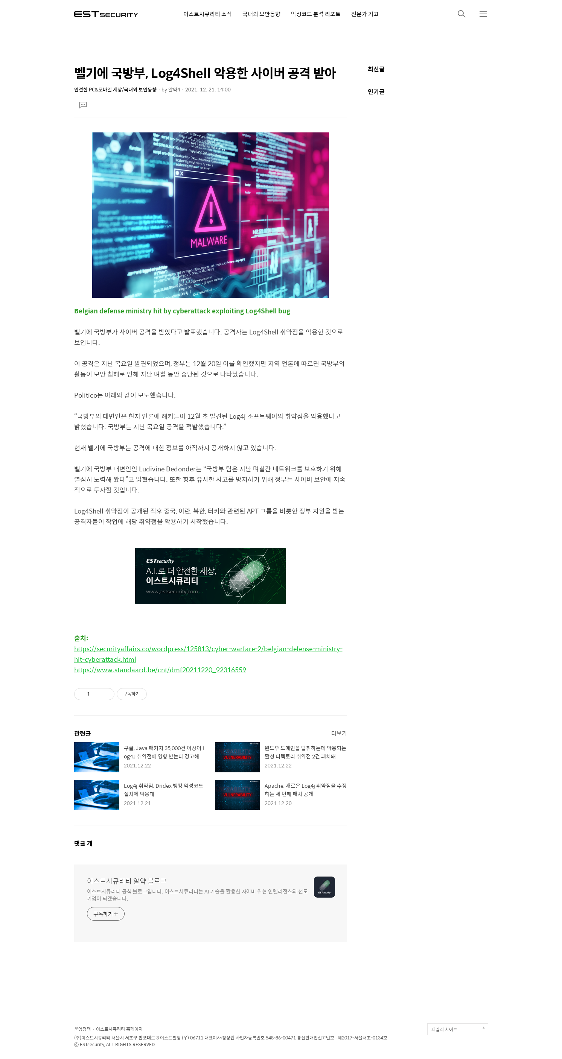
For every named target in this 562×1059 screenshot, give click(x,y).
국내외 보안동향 (261, 13)
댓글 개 (83, 843)
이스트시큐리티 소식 (207, 13)
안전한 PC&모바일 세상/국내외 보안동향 (115, 89)
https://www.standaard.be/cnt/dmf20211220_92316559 (160, 670)
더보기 (339, 733)
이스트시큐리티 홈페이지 (119, 1029)
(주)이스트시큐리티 (92, 1037)
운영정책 (82, 1029)
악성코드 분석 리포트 (316, 13)
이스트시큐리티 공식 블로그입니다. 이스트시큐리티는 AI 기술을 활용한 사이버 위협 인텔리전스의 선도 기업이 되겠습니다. (197, 894)
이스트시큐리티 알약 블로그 (127, 881)
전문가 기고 (365, 13)
